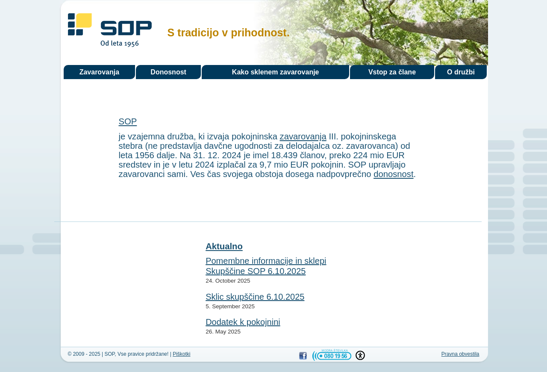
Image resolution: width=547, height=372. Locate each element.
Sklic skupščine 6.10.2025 (255, 296)
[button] (360, 355)
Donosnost (168, 72)
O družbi (461, 72)
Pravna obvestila (460, 354)
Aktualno (224, 246)
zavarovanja (303, 136)
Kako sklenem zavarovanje (275, 72)
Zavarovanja (99, 72)
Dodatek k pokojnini (243, 322)
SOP (110, 31)
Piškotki (181, 354)
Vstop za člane (392, 72)
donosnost (393, 174)
